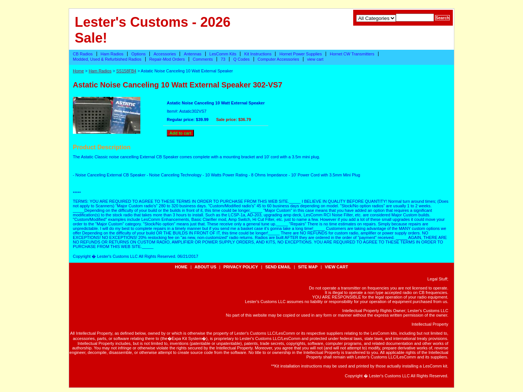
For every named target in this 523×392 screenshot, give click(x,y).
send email (278, 267)
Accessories (165, 54)
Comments (203, 59)
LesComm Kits (223, 54)
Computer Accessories (278, 59)
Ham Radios (112, 54)
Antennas (192, 54)
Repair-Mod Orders (167, 59)
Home (78, 71)
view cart (315, 59)
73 (223, 59)
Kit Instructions (257, 54)
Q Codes (241, 59)
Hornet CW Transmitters (352, 54)
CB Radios (83, 54)
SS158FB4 (126, 71)
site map (308, 267)
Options (138, 54)
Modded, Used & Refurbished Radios (107, 59)
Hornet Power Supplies (300, 54)
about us (205, 267)
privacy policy (240, 267)
